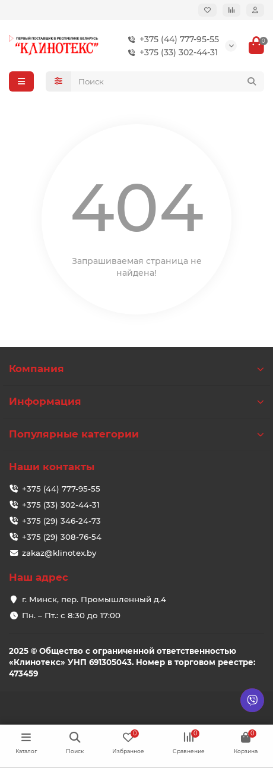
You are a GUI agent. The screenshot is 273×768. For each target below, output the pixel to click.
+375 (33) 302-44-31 (170, 52)
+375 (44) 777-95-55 (171, 39)
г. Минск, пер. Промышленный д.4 (94, 599)
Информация (136, 401)
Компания (136, 368)
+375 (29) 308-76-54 (61, 537)
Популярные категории (136, 434)
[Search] (168, 81)
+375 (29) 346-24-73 (61, 520)
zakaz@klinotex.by (59, 553)
